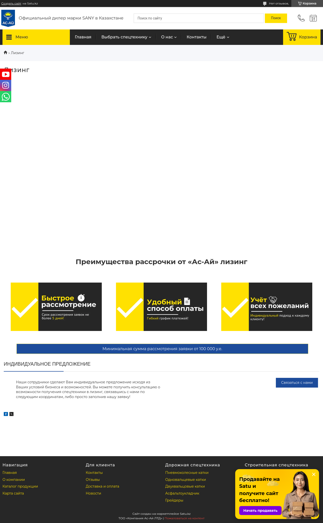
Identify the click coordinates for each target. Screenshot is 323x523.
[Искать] (276, 18)
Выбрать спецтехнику (124, 37)
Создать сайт (11, 3)
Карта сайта (13, 493)
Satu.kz (185, 514)
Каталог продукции (20, 486)
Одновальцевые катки (185, 479)
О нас (167, 37)
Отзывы (93, 479)
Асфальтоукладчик (182, 493)
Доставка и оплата (102, 486)
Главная (83, 37)
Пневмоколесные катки (187, 472)
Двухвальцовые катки (185, 486)
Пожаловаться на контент (185, 518)
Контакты (197, 37)
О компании (13, 479)
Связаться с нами (297, 382)
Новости (93, 493)
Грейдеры (174, 500)
